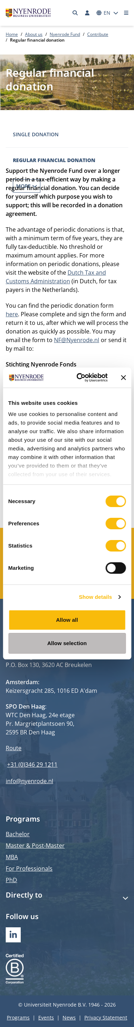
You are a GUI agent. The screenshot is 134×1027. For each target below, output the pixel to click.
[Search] (75, 13)
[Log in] (87, 13)
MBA (12, 857)
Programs (18, 1017)
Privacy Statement (105, 1017)
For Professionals (29, 868)
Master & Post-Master (35, 845)
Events (46, 1017)
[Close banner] (123, 377)
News (69, 1017)
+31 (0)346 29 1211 (32, 764)
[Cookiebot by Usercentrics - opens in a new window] (80, 377)
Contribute (97, 34)
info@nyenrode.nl (29, 781)
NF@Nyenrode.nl (76, 340)
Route (13, 748)
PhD (11, 880)
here (12, 314)
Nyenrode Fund (65, 34)
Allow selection (67, 643)
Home (12, 34)
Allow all (67, 620)
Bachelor (18, 834)
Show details (95, 597)
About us (34, 34)
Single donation (36, 134)
